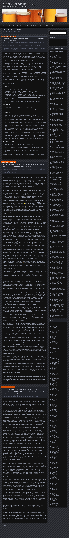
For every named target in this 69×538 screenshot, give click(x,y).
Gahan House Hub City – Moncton (58, 81)
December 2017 (54, 419)
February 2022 (54, 357)
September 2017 (55, 422)
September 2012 (55, 495)
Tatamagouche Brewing (24, 48)
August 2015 (54, 453)
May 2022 (53, 353)
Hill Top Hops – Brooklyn (56, 217)
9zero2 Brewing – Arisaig (56, 180)
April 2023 (53, 340)
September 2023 (55, 333)
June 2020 (53, 382)
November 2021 (54, 361)
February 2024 (54, 327)
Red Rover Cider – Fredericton (57, 120)
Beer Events (19, 42)
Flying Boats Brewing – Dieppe (57, 74)
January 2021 (54, 373)
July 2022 (53, 351)
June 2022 (53, 352)
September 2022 (55, 348)
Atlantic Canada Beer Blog (19, 3)
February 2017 (54, 431)
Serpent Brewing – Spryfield (57, 266)
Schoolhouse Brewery (7, 48)
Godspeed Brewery (31, 169)
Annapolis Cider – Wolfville (56, 184)
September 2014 (55, 467)
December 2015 (54, 448)
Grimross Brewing (21, 45)
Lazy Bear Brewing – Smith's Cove (58, 225)
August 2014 (54, 468)
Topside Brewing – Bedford (56, 282)
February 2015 (54, 461)
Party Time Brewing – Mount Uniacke (58, 251)
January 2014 (54, 477)
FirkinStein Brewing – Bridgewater (58, 205)
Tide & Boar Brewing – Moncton (57, 129)
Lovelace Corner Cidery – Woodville (58, 226)
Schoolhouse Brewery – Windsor (58, 262)
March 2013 (54, 489)
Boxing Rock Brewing (36, 42)
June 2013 (53, 485)
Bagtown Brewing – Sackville (57, 57)
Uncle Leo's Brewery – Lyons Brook (58, 289)
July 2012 (53, 498)
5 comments (14, 172)
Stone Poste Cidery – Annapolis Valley (59, 276)
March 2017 (54, 430)
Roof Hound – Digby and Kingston (58, 257)
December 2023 (54, 330)
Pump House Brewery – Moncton (58, 119)
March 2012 (54, 503)
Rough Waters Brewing (32, 46)
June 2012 (53, 499)
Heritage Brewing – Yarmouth (57, 216)
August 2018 (54, 409)
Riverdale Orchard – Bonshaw (57, 312)
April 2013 (53, 488)
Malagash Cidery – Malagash (57, 230)
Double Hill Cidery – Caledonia (57, 303)
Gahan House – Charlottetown (57, 305)
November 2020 (54, 375)
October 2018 (54, 406)
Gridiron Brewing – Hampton (57, 88)
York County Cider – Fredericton (57, 136)
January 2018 (54, 417)
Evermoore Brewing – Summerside (58, 304)
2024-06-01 (13, 36)
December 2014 (54, 463)
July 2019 (53, 395)
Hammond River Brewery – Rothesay (58, 92)
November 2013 (54, 479)
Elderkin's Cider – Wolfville (56, 204)
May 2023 (53, 338)
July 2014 (53, 469)
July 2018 (53, 410)
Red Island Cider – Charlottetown (58, 311)
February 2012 (54, 504)
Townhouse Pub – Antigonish (57, 283)
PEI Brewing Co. (24, 46)
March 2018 (54, 415)
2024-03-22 (12, 387)
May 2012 (53, 500)
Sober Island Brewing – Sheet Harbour (59, 271)
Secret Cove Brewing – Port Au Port (58, 168)
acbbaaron (8, 36)
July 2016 (53, 440)
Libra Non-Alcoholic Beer (29, 45)
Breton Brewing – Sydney (56, 193)
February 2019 (54, 401)
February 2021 (54, 372)
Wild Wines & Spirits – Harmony (57, 294)
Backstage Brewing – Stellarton (57, 185)
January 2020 (54, 388)
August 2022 (54, 349)
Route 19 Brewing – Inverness (57, 258)
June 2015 (53, 456)
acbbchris (7, 387)
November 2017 (54, 420)
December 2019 (54, 389)
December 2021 (54, 359)
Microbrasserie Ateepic (7, 46)
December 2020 (54, 374)
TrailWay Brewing (6, 49)
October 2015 (54, 451)
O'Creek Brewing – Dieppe (56, 115)
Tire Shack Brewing (41, 48)
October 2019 (54, 391)
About (47, 25)
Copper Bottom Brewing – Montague (58, 301)
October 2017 (54, 421)
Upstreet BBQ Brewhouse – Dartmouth (59, 292)
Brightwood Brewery (20, 395)
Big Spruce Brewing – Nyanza (57, 189)
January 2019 (54, 403)
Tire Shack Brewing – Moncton (57, 131)
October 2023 (54, 332)
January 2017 (54, 432)
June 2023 (53, 337)
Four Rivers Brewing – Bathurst (57, 77)
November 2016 (54, 435)
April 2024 (53, 325)
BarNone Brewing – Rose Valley (57, 299)
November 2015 (54, 450)
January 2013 (54, 490)
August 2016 (54, 438)
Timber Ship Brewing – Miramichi (58, 130)
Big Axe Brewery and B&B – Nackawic (59, 58)
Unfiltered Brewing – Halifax (57, 290)
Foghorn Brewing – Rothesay (57, 76)
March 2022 (54, 356)
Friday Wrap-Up (10, 168)
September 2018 (55, 408)
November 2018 (54, 405)
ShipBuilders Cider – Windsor (57, 267)
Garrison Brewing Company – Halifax (58, 208)
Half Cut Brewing (41, 395)
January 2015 (54, 462)
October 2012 (54, 494)
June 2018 (53, 411)
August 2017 (54, 424)
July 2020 (53, 380)
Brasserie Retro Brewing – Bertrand (58, 63)
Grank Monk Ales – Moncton (57, 86)
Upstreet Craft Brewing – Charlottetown (59, 314)
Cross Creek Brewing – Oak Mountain (58, 71)
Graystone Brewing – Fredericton (58, 87)
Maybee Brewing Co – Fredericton (58, 109)
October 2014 (54, 466)
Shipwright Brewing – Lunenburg (57, 268)
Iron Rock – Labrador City (56, 153)
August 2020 (54, 379)
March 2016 (54, 445)
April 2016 (53, 443)
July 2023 (53, 336)
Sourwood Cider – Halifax (56, 272)
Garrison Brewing (6, 45)
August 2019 (54, 394)
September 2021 (55, 363)
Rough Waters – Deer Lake (57, 167)
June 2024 (53, 323)
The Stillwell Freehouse (32, 171)
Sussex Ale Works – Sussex (57, 125)
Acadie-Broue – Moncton (56, 56)
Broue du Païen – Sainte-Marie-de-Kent (59, 66)
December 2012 (54, 492)
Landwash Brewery (39, 169)
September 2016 (55, 437)
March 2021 (54, 370)
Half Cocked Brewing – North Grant (58, 210)
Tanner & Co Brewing (15, 48)
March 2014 (54, 474)
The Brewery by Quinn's (33, 48)
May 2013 (53, 487)
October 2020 (54, 377)
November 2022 (54, 346)
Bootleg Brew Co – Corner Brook (58, 147)
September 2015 (55, 452)
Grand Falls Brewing (13, 45)
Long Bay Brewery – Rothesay (57, 104)
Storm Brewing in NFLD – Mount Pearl (59, 171)
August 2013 (54, 483)
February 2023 (54, 342)
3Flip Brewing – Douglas (56, 55)
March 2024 (54, 326)
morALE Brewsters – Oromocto (57, 113)
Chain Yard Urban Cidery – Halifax (58, 199)
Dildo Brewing (33, 43)
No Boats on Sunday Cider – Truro (58, 241)
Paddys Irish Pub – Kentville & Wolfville (59, 248)
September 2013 (55, 482)
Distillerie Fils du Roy (33, 395)
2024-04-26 (13, 162)
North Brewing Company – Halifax (58, 243)
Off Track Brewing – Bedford (57, 245)
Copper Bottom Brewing (26, 43)
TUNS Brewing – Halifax (56, 285)
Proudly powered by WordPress (28, 533)
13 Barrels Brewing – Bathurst (57, 53)
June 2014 (53, 471)
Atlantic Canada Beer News (12, 42)
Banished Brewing (28, 168)
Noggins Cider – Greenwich (57, 242)
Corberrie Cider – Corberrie (57, 201)
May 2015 (53, 457)
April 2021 (53, 369)
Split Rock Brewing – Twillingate (57, 169)
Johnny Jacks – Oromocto (56, 97)
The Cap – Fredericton (56, 126)
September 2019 (55, 393)
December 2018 (54, 404)
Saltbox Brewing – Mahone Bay (57, 261)
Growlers (34, 25)
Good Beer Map (11, 25)
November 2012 (54, 493)
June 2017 (53, 426)
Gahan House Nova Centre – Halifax (58, 206)
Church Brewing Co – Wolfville (57, 200)
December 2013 (54, 478)
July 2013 (53, 484)
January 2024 (54, 328)
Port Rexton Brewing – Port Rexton (58, 161)
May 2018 (53, 412)
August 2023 (54, 335)
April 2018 (53, 414)
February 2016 (54, 446)
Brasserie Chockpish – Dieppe (57, 62)
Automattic (45, 533)
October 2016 (54, 436)
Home (3, 25)
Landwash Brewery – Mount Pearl (58, 155)
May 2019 (53, 398)
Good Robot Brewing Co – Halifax (58, 209)
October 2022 (54, 347)
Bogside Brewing (28, 42)
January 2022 (54, 358)
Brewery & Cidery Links (23, 25)
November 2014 (54, 464)
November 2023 (54, 331)
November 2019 (54, 390)
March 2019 (54, 400)
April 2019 (53, 399)
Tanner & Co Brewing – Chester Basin (58, 277)
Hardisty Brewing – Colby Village (58, 214)
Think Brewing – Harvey (56, 128)
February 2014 (54, 476)
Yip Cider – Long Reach (56, 135)
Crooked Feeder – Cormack (57, 151)
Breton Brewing (9, 169)
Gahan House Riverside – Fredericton (58, 83)
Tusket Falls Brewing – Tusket (57, 287)
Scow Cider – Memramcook (57, 123)
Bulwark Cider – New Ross (56, 195)
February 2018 (54, 416)
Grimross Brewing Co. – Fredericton (58, 89)
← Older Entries (6, 525)
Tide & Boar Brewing (24, 396)
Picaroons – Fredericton (56, 118)
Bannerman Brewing (36, 168)
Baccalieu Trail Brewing (20, 168)
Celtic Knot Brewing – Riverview (57, 68)
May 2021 (53, 368)
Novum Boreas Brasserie (16, 46)
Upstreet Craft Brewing (14, 49)
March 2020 (54, 385)
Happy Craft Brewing (7, 396)
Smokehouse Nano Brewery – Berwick (59, 269)
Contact (53, 25)
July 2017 (53, 425)
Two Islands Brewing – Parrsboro (58, 288)
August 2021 (54, 364)
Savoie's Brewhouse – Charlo (57, 121)
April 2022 (53, 354)
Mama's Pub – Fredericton (56, 108)
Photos (41, 25)
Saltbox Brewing (40, 46)
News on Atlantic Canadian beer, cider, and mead (15, 6)
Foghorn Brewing (40, 43)
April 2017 (53, 429)
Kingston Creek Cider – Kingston (58, 100)
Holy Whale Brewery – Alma (57, 95)
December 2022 (54, 344)
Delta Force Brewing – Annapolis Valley (59, 203)
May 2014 (53, 472)
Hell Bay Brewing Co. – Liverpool (58, 215)
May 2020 (53, 383)
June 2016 (53, 441)
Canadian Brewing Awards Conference (14, 43)
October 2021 (54, 362)
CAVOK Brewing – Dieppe (56, 67)
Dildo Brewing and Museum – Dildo (58, 152)
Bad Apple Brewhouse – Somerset (58, 187)
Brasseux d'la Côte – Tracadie (57, 65)
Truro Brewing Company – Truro (57, 284)
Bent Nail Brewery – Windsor (57, 188)
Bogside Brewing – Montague (57, 300)
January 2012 (54, 505)
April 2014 (53, 473)
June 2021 (53, 367)
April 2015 (53, 458)
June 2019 (53, 396)
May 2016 (53, 442)
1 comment (37, 396)
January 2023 (54, 343)
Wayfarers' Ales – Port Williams (57, 293)
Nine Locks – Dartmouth (56, 240)
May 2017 (53, 427)
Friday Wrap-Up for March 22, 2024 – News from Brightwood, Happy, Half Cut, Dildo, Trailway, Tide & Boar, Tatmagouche (24, 391)
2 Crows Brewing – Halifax (56, 179)
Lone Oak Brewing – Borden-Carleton (58, 306)
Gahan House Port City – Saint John (58, 82)
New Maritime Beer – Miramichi (57, 114)
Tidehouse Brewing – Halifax (57, 281)
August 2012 (54, 497)
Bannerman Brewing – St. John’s (58, 143)
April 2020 (53, 384)
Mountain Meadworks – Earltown (58, 234)
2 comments (21, 49)
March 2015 (54, 459)
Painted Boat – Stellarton (56, 250)
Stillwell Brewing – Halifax (56, 274)
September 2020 (55, 378)
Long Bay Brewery (37, 45)
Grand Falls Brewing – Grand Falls (58, 84)
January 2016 (54, 447)
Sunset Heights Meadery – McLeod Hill (59, 124)
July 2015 (53, 455)
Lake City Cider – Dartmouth (57, 224)
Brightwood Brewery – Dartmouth (58, 194)
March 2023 (54, 341)
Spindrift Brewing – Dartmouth (57, 273)
